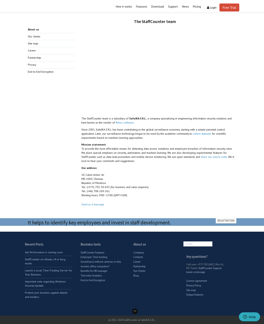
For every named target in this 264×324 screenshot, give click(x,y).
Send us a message (92, 204)
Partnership (34, 57)
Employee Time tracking (94, 257)
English (189, 244)
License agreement (196, 281)
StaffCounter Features (92, 252)
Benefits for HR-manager (94, 271)
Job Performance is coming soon (44, 252)
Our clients (34, 36)
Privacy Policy (193, 285)
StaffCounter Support (210, 268)
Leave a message (195, 272)
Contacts (138, 257)
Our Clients (139, 271)
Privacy (32, 64)
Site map (33, 43)
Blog (136, 275)
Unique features (194, 294)
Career (32, 50)
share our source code (214, 157)
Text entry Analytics (91, 275)
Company (138, 252)
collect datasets (202, 133)
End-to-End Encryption (41, 71)
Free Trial (229, 7)
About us (33, 29)
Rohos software (125, 122)
